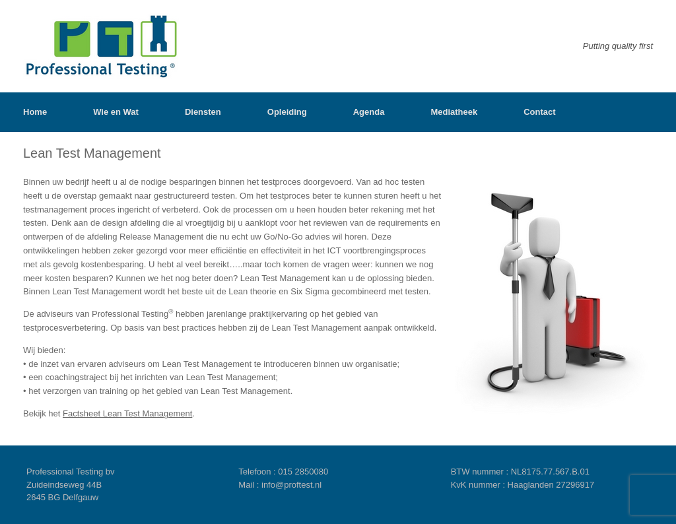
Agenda (369, 112)
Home (35, 112)
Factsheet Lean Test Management (127, 413)
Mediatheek (453, 112)
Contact (539, 112)
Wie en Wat (116, 112)
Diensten (203, 112)
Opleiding (287, 112)
